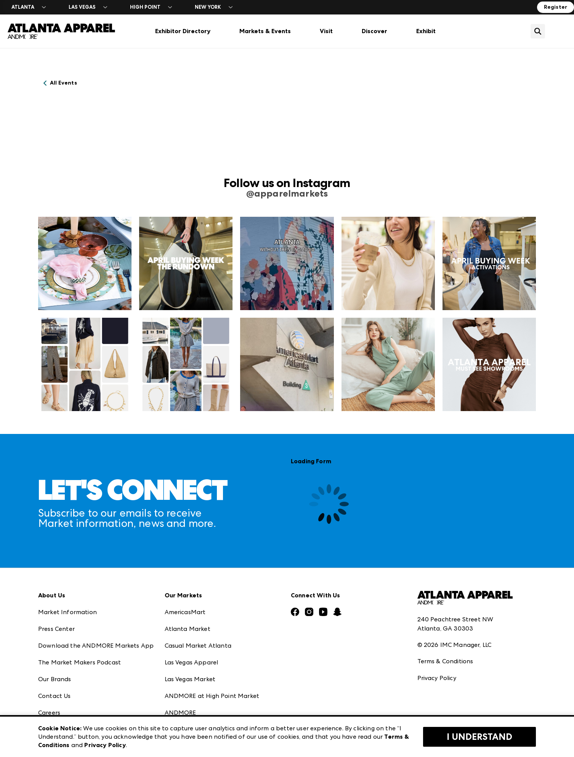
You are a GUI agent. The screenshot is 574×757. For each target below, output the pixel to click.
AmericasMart (185, 612)
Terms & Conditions (445, 661)
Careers (49, 712)
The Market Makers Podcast (79, 662)
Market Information (67, 612)
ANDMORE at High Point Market (212, 695)
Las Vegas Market (190, 679)
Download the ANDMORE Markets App (96, 645)
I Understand (479, 737)
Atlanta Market (187, 628)
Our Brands (54, 679)
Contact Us (54, 695)
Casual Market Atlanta (198, 645)
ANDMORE (180, 712)
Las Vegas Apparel (191, 662)
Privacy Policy (436, 678)
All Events (63, 83)
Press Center (56, 628)
